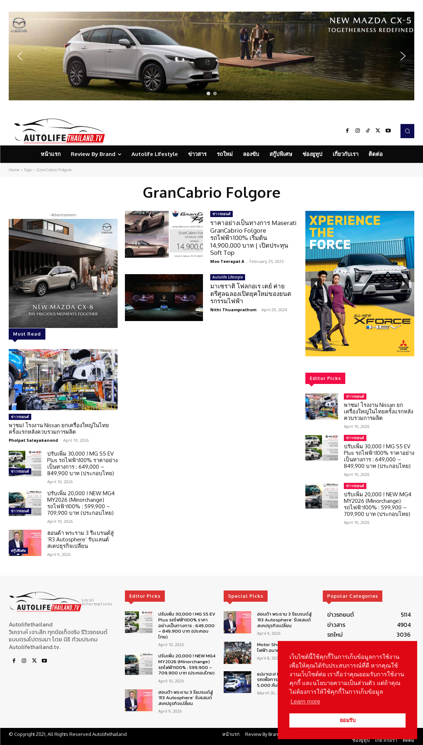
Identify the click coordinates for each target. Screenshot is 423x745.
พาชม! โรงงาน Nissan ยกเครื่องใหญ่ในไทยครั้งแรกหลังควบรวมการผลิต (59, 428)
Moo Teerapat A (227, 261)
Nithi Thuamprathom (233, 309)
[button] (211, 56)
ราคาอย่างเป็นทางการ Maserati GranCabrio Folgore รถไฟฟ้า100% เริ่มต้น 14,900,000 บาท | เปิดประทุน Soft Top (253, 237)
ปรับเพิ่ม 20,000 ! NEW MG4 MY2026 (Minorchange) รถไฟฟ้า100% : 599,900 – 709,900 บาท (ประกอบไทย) (81, 503)
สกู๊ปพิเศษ (18, 550)
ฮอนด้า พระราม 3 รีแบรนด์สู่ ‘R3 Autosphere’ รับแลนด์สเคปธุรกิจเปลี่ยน (80, 539)
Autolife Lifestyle (227, 277)
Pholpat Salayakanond (33, 440)
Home (14, 169)
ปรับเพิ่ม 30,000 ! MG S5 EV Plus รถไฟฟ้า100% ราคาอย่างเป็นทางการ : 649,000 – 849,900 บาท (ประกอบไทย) (82, 463)
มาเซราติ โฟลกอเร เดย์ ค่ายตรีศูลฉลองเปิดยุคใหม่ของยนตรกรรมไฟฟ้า (250, 293)
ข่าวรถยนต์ (20, 416)
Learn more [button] (305, 701)
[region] (211, 56)
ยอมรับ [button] (347, 720)
